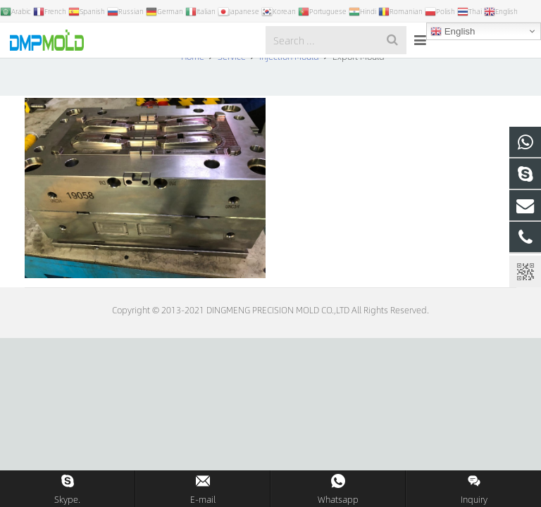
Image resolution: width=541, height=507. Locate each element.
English (452, 31)
